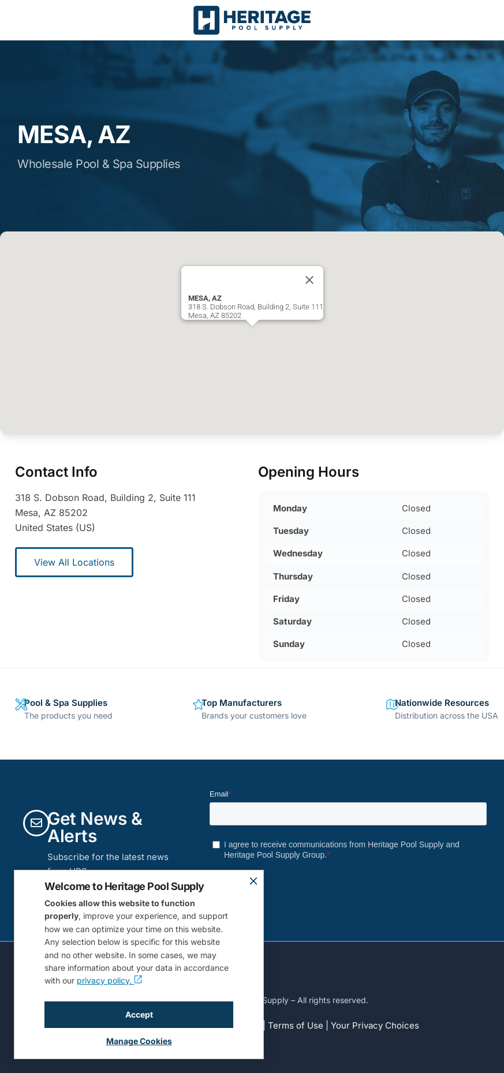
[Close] (309, 280)
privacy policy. (109, 980)
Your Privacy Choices (375, 1025)
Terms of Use (295, 1025)
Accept (139, 1014)
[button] (252, 336)
